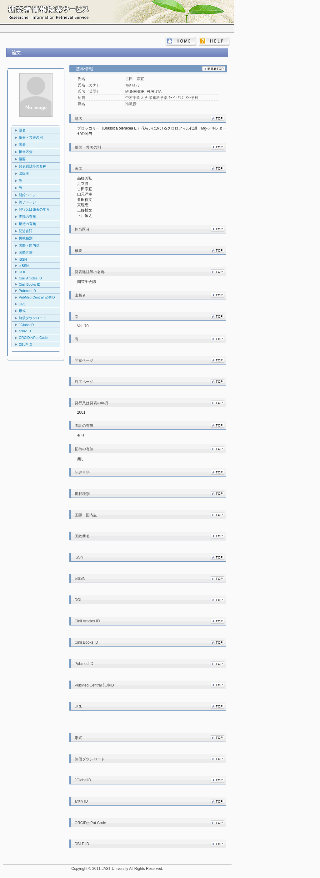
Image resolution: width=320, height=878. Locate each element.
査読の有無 (27, 216)
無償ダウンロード (32, 318)
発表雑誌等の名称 (32, 166)
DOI (22, 272)
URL (22, 304)
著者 (22, 144)
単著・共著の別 (31, 137)
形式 (22, 311)
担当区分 (25, 152)
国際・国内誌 (29, 245)
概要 (22, 159)
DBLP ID (25, 344)
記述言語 (25, 231)
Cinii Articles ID (30, 278)
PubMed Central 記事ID (37, 297)
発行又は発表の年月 (34, 209)
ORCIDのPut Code (33, 337)
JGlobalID (26, 325)
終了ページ (27, 202)
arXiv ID (25, 331)
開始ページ (27, 195)
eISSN (24, 266)
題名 (22, 130)
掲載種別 (25, 238)
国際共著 (25, 252)
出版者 (24, 173)
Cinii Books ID (29, 284)
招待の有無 (27, 224)
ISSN (23, 259)
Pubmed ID (27, 291)
